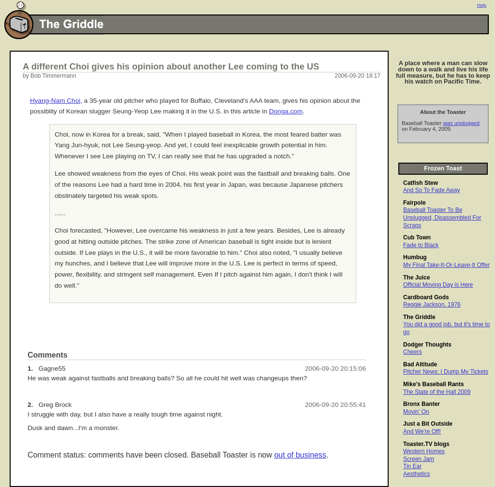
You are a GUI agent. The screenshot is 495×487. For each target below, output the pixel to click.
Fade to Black (420, 245)
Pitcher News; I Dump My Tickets (445, 371)
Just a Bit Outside (427, 423)
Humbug (415, 257)
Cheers (412, 351)
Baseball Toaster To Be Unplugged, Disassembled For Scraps (442, 217)
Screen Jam (418, 459)
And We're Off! (422, 431)
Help (481, 5)
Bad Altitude (420, 364)
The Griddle (419, 317)
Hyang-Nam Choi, (56, 100)
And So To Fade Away (431, 190)
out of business (300, 455)
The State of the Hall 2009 (436, 392)
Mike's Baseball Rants (433, 384)
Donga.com (286, 111)
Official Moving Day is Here (438, 284)
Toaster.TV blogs (426, 444)
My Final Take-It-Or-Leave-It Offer (446, 265)
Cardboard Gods (426, 297)
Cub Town (417, 237)
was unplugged (461, 123)
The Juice (416, 277)
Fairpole (414, 202)
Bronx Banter (421, 404)
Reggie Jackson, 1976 (432, 304)
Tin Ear (412, 466)
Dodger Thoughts (427, 344)
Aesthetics (416, 474)
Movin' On (416, 411)
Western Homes (424, 451)
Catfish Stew (420, 183)
